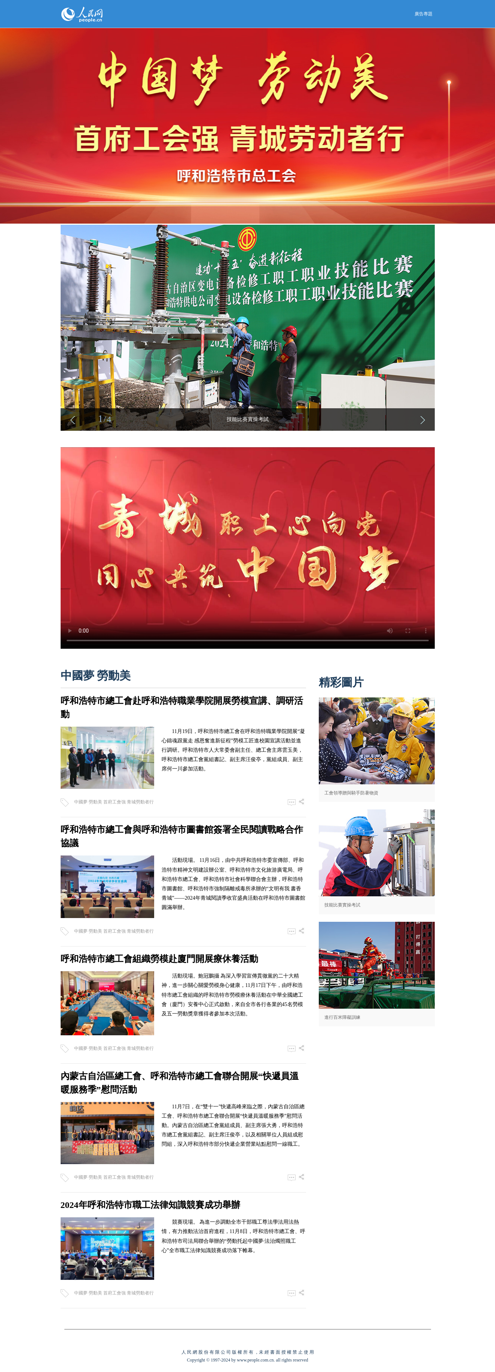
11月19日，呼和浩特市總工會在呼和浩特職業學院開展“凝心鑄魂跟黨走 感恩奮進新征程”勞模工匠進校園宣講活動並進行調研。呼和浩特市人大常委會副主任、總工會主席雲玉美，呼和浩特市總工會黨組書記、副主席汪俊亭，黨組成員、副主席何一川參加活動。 (233, 750)
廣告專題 (424, 13)
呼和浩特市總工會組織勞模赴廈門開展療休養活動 (159, 959)
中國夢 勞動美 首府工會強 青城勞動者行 (114, 802)
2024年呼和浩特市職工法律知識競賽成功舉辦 (150, 1205)
